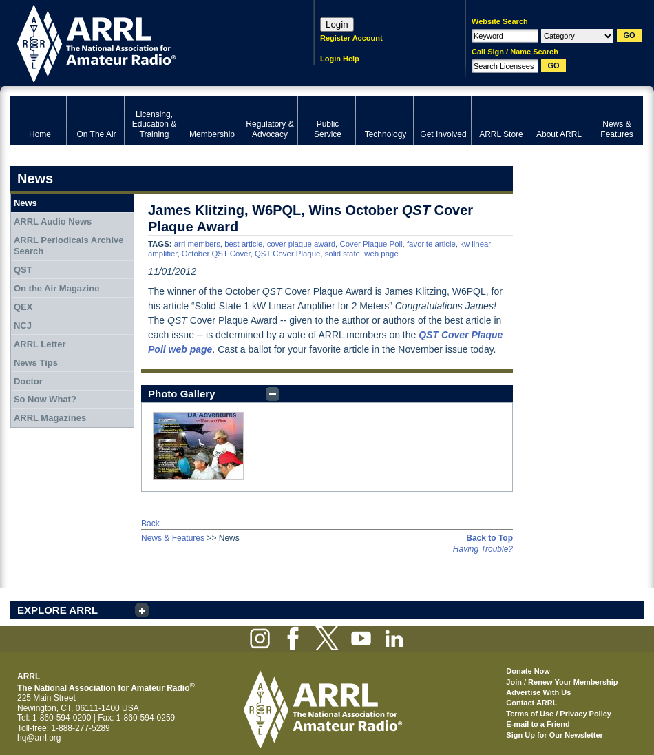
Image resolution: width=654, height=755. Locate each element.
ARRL (144, 41)
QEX (23, 307)
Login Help (339, 58)
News (25, 203)
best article (243, 244)
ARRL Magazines (50, 418)
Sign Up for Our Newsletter (554, 735)
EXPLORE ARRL (57, 610)
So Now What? (45, 399)
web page (381, 253)
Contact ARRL (531, 703)
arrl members (197, 244)
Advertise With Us (538, 692)
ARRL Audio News (53, 221)
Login (337, 24)
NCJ (23, 325)
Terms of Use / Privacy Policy (558, 714)
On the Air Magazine (56, 288)
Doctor (28, 381)
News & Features (172, 538)
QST (23, 270)
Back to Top (489, 538)
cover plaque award (301, 244)
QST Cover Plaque (287, 253)
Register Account (351, 38)
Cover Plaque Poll (370, 244)
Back (150, 523)
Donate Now (528, 671)
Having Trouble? (483, 549)
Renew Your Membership (573, 682)
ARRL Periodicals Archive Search (69, 245)
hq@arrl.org (39, 738)
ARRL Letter (40, 344)
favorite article (431, 244)
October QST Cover (216, 253)
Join (514, 682)
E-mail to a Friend (537, 724)
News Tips (36, 363)
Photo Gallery (181, 394)
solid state (342, 253)
